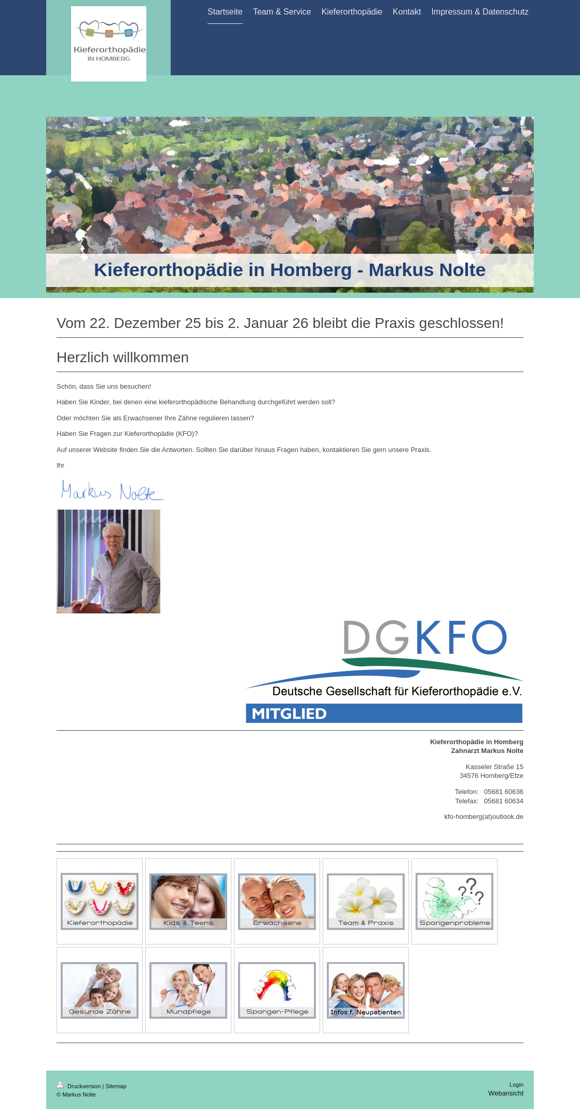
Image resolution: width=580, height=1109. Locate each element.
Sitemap (115, 1086)
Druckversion (79, 1086)
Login (516, 1084)
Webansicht (505, 1093)
